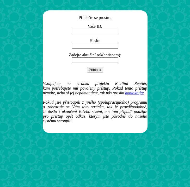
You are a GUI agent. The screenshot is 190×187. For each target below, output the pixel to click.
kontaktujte (134, 93)
